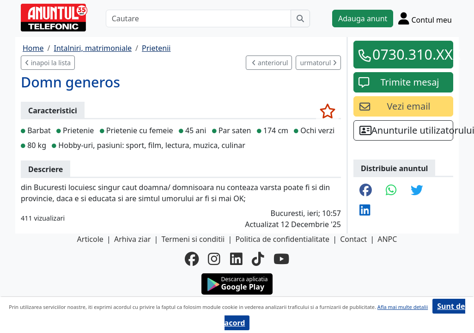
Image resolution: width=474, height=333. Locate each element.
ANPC (387, 239)
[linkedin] (236, 259)
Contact (353, 239)
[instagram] (214, 259)
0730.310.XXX (409, 54)
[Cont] (425, 18)
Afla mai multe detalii (402, 306)
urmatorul (318, 62)
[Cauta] (300, 18)
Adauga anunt (362, 18)
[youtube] (281, 259)
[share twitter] (417, 191)
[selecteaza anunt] (327, 111)
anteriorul (270, 62)
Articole (90, 239)
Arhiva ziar (132, 239)
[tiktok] (258, 259)
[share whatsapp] (391, 191)
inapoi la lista (48, 62)
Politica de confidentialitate (282, 239)
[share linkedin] (365, 211)
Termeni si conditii (193, 239)
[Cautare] (198, 18)
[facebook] (192, 259)
